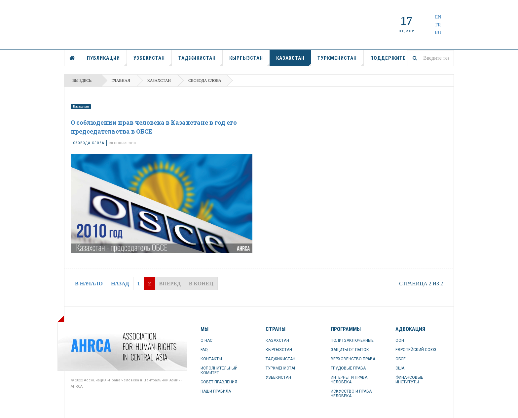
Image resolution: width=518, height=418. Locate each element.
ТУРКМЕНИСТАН (340, 60)
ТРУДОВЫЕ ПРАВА (348, 368)
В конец (201, 283)
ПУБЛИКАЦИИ (107, 60)
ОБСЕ (400, 359)
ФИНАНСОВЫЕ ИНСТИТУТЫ (409, 379)
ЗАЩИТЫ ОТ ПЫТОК (350, 349)
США (399, 368)
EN (438, 17)
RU (438, 32)
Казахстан (81, 106)
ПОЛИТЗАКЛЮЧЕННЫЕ (352, 340)
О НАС (206, 340)
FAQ (204, 349)
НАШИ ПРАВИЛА (216, 391)
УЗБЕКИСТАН (152, 60)
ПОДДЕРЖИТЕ (388, 58)
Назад (120, 283)
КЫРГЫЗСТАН (249, 60)
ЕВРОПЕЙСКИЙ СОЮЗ (415, 349)
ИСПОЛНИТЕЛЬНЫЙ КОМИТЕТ (219, 370)
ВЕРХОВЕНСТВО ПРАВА (353, 359)
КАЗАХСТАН (293, 60)
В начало (89, 283)
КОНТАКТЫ (211, 359)
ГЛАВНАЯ (72, 58)
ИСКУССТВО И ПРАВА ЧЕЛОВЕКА (351, 393)
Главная (121, 80)
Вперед (170, 283)
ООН (399, 340)
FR (438, 24)
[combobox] (430, 58)
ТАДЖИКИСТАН (200, 60)
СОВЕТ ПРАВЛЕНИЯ (219, 382)
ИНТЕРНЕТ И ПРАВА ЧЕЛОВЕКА (349, 379)
